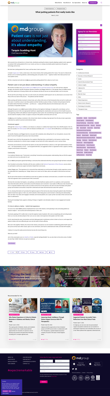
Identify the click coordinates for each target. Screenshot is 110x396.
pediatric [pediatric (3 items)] (86, 150)
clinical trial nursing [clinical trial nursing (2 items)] (81, 122)
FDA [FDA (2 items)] (78, 127)
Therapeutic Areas (61, 8)
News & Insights (12, 361)
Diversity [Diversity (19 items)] (93, 125)
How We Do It (27, 359)
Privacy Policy (90, 372)
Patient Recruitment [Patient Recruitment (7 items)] (81, 147)
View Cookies (5, 393)
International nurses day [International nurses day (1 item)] (82, 132)
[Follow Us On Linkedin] (76, 369)
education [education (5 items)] (98, 125)
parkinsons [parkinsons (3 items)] (84, 140)
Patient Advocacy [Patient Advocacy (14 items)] (92, 140)
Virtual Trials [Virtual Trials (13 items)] (89, 154)
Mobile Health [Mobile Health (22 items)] (93, 135)
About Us (10, 357)
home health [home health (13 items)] (83, 127)
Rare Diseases (12, 243)
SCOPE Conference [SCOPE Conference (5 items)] (88, 152)
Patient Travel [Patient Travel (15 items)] (80, 150)
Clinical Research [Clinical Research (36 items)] (89, 120)
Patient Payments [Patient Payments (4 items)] (90, 145)
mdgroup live (81, 88)
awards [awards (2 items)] (85, 118)
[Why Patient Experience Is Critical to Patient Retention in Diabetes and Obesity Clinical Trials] (22, 319)
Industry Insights (82, 85)
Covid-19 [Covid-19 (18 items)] (97, 122)
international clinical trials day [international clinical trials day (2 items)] (84, 130)
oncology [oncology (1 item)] (79, 140)
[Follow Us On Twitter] (73, 369)
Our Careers (11, 363)
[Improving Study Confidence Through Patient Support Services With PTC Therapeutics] (55, 319)
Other (79, 97)
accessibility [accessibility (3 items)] (79, 118)
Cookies (83, 372)
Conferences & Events (83, 72)
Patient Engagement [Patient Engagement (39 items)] (88, 142)
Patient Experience (50, 8)
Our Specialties (27, 357)
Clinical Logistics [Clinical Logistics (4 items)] (80, 120)
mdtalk (80, 91)
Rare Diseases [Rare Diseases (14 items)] (93, 150)
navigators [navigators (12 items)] (98, 137)
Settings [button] (13, 391)
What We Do (11, 359)
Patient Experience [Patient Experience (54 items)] (81, 145)
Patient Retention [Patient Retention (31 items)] (91, 147)
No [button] (9, 391)
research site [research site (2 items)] (80, 152)
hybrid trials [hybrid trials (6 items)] (97, 127)
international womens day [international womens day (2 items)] (95, 132)
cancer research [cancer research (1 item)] (92, 118)
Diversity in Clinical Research (85, 76)
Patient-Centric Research (84, 103)
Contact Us (26, 363)
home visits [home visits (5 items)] (90, 127)
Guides (80, 79)
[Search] (101, 25)
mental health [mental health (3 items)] (85, 135)
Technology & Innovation (84, 106)
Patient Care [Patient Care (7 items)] (79, 142)
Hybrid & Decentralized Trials (85, 82)
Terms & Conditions (76, 372)
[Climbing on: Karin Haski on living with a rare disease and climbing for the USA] (82, 276)
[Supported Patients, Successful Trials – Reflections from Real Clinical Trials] (87, 319)
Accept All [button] (5, 391)
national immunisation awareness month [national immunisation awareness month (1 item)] (86, 137)
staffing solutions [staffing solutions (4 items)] (80, 154)
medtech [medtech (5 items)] (79, 135)
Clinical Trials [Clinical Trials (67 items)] (90, 122)
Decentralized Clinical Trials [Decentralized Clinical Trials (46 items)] (83, 125)
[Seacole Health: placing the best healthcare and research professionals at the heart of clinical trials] (27, 276)
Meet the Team (82, 94)
